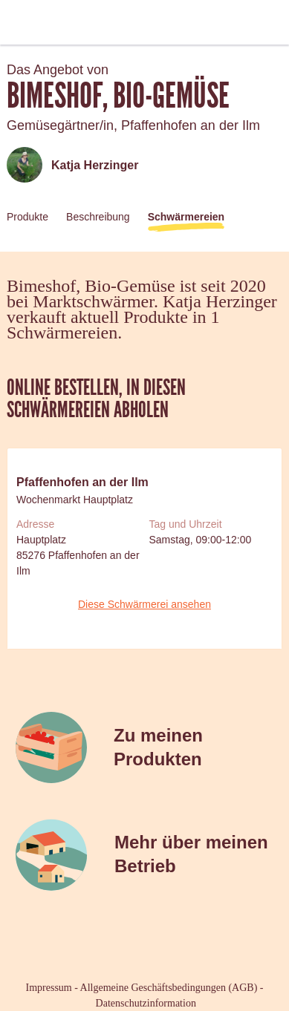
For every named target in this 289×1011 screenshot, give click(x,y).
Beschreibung (98, 217)
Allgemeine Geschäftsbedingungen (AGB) (169, 987)
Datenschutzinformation (146, 1003)
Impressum (49, 987)
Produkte (27, 217)
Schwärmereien (186, 217)
